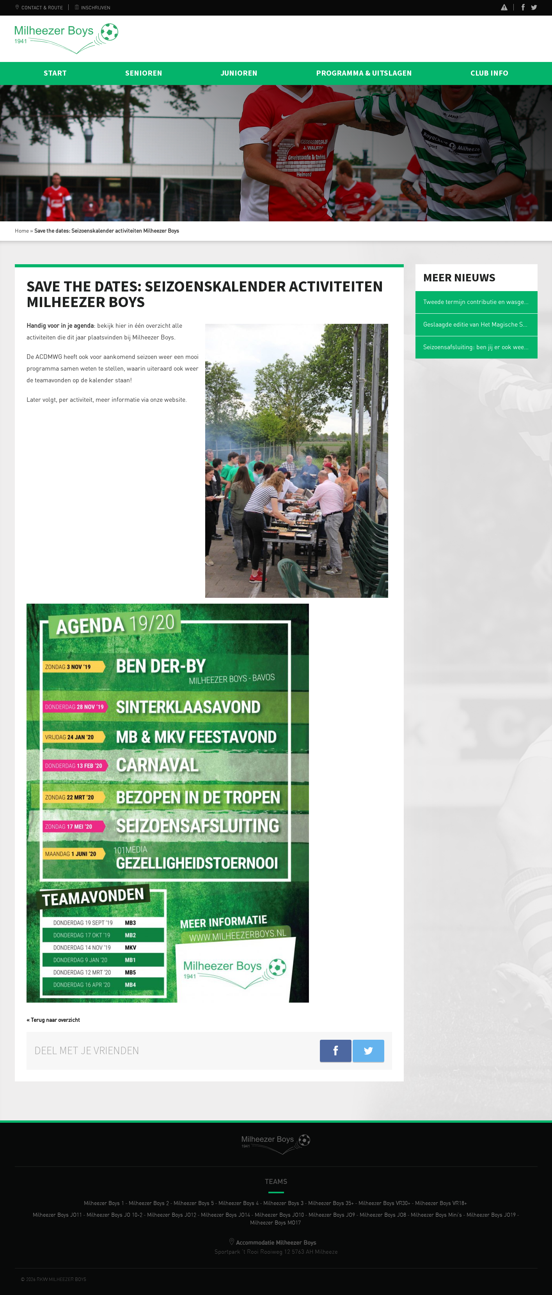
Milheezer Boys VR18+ (441, 1203)
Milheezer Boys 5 (194, 1203)
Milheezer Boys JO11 (57, 1215)
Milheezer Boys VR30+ (384, 1203)
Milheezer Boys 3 (283, 1203)
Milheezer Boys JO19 (491, 1215)
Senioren (143, 73)
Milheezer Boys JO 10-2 (114, 1215)
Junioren (238, 73)
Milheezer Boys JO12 (171, 1215)
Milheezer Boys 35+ (331, 1203)
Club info (489, 73)
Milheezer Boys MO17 (275, 1223)
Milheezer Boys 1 (104, 1203)
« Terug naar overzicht (53, 1020)
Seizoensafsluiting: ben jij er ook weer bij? (480, 347)
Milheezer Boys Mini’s (436, 1215)
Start (55, 73)
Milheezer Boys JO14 (225, 1215)
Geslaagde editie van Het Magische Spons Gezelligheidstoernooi (480, 325)
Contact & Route (39, 7)
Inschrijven (92, 7)
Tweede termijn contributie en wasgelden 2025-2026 (480, 302)
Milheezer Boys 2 (149, 1203)
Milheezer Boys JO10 (279, 1215)
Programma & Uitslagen (364, 73)
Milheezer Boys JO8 (383, 1215)
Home (22, 231)
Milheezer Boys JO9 (332, 1215)
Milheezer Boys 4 (238, 1203)
